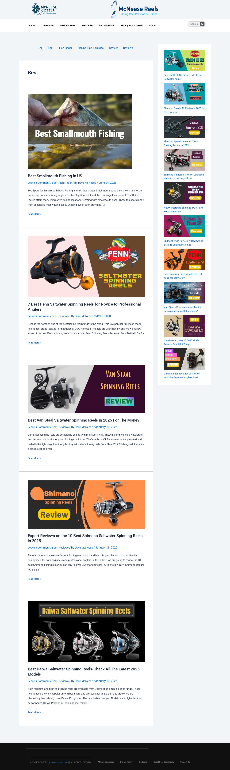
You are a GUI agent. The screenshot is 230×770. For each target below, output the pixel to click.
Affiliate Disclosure (106, 762)
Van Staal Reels (107, 25)
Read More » (35, 214)
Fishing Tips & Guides (132, 25)
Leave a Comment (39, 183)
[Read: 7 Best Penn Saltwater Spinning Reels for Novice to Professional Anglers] (86, 267)
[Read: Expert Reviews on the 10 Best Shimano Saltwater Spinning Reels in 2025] (86, 510)
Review (114, 48)
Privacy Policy (126, 762)
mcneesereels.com (58, 762)
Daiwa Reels (48, 25)
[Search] (202, 24)
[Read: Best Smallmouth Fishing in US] (80, 131)
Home (32, 25)
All (38, 48)
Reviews (130, 48)
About (152, 25)
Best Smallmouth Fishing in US (56, 176)
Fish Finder (64, 48)
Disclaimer (143, 762)
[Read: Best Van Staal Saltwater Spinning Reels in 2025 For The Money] (86, 389)
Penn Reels (87, 25)
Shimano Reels (67, 25)
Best (49, 48)
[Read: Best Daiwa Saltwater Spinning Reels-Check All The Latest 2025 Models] (86, 637)
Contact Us (185, 762)
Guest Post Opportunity (164, 762)
